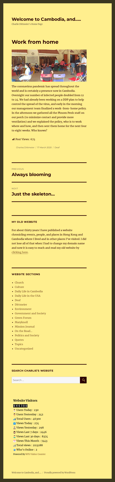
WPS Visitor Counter (35, 454)
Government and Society (30, 313)
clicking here (20, 252)
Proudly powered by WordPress (59, 472)
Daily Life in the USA (27, 295)
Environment (23, 309)
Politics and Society (27, 335)
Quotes (19, 339)
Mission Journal (25, 326)
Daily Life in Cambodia (29, 291)
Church (19, 282)
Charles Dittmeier (25, 147)
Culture (19, 287)
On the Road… (23, 331)
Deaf (57, 147)
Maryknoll (21, 322)
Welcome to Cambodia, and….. (46, 19)
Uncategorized (24, 348)
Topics (19, 344)
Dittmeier (21, 304)
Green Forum (23, 317)
